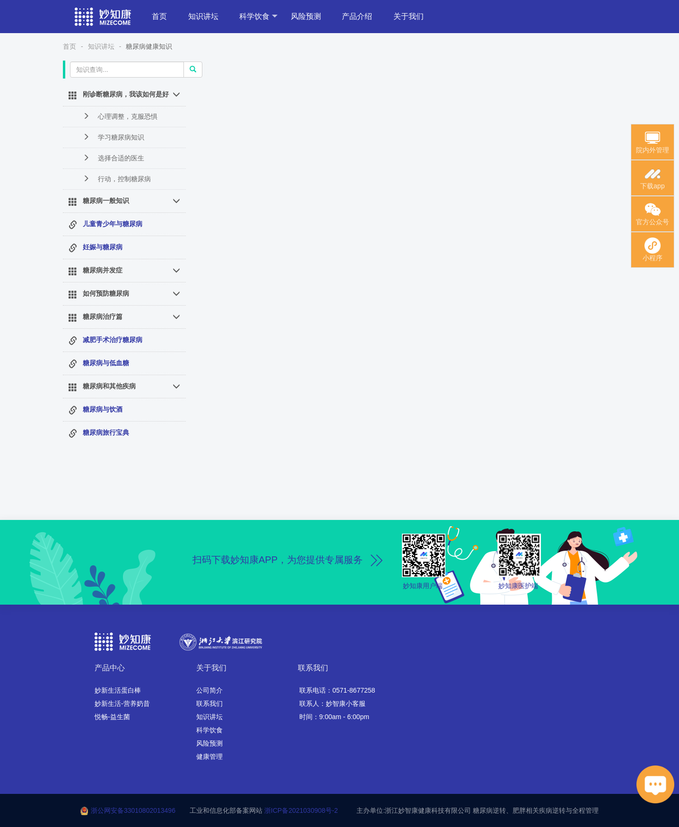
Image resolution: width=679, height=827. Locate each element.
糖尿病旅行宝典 (106, 432)
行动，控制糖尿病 (117, 179)
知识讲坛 (203, 16)
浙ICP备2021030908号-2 (301, 810)
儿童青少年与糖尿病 (112, 224)
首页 (159, 16)
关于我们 (408, 16)
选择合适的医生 (113, 158)
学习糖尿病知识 (113, 137)
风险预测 (306, 16)
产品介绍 (357, 16)
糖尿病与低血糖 (106, 363)
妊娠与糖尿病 (102, 247)
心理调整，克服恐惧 (120, 116)
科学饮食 (258, 16)
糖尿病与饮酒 (102, 409)
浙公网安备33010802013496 (133, 810)
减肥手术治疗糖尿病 (112, 339)
